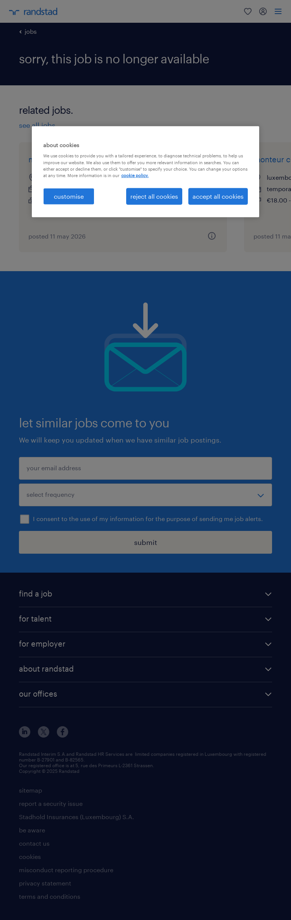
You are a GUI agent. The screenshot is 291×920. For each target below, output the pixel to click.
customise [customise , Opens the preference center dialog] (69, 196)
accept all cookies (218, 196)
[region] (145, 171)
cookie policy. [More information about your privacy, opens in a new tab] (135, 175)
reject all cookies (154, 196)
